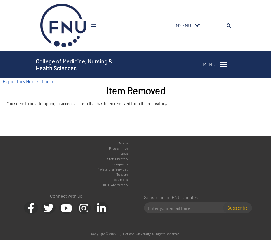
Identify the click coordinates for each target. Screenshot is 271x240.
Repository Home (20, 81)
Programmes (118, 148)
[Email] (186, 207)
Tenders (122, 174)
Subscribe (237, 207)
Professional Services (112, 169)
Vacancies (120, 179)
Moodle (123, 143)
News (124, 153)
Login (47, 81)
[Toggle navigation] (197, 25)
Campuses (120, 164)
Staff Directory (117, 159)
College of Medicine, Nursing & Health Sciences (74, 65)
